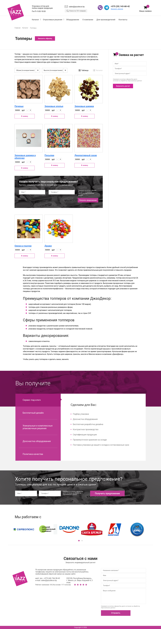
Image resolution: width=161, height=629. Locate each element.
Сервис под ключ (32, 400)
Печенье (19, 106)
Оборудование (72, 19)
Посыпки (49, 155)
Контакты (123, 19)
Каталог (35, 19)
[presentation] (36, 200)
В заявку (24, 116)
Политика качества (33, 454)
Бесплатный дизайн (33, 412)
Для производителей (105, 19)
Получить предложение (88, 200)
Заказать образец (45, 38)
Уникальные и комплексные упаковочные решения (38, 427)
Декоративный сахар (85, 155)
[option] (80, 529)
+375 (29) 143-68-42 (120, 6)
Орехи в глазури (23, 245)
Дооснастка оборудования (37, 441)
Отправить (115, 613)
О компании (87, 19)
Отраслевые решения (52, 19)
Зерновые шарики (84, 106)
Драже (48, 245)
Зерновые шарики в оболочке (25, 156)
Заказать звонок (117, 9)
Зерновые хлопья (53, 106)
